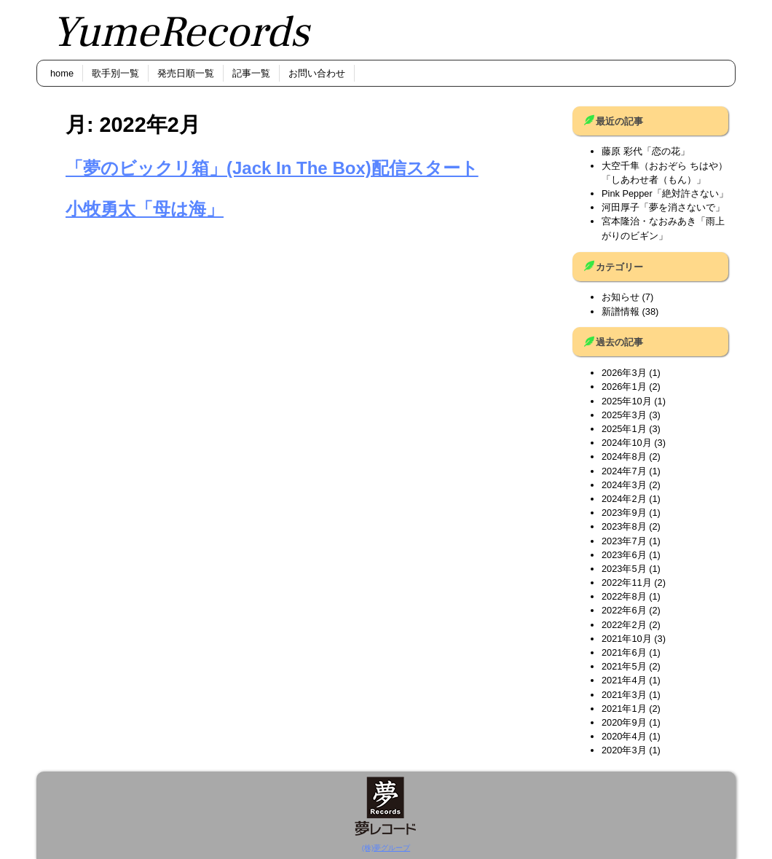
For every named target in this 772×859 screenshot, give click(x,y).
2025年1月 (624, 428)
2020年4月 (624, 736)
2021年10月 (627, 638)
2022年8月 (624, 596)
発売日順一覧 (185, 73)
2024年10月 (627, 442)
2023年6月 (624, 554)
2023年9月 (624, 512)
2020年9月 (624, 722)
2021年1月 (624, 708)
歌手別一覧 (115, 73)
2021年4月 (624, 680)
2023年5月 (624, 568)
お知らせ (620, 296)
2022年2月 (624, 624)
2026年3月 (624, 372)
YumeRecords (180, 32)
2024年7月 (624, 471)
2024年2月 (624, 498)
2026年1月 (624, 386)
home (62, 73)
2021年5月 (624, 666)
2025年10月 (627, 401)
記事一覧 (251, 73)
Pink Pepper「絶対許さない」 (665, 193)
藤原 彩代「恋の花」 (646, 151)
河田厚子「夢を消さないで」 (663, 207)
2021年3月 (624, 694)
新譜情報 (620, 311)
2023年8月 (624, 526)
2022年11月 (627, 582)
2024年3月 (624, 484)
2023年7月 (624, 541)
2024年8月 (624, 456)
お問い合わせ (316, 73)
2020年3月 (624, 750)
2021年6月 (624, 652)
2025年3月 (624, 414)
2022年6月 (624, 610)
